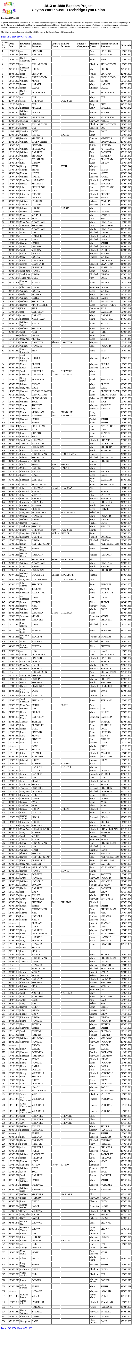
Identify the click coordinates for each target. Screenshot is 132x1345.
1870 (24, 36)
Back (3, 36)
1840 (9, 36)
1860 (19, 36)
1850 (14, 36)
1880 (29, 36)
